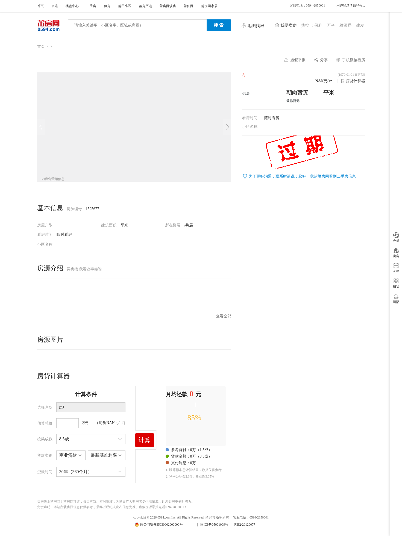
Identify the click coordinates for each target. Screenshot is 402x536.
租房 (107, 6)
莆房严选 (145, 6)
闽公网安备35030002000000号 (161, 524)
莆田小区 (124, 6)
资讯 (54, 6)
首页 (40, 6)
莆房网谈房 (168, 6)
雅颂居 (345, 25)
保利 (318, 25)
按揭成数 (44, 439)
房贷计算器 (355, 81)
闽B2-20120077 (244, 524)
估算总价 (44, 423)
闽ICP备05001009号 (214, 524)
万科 (331, 25)
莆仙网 (188, 6)
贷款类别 (44, 455)
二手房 (91, 6)
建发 (360, 25)
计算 (145, 440)
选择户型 (44, 407)
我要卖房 (288, 25)
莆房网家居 (209, 6)
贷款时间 (44, 472)
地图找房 (256, 25)
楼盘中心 (72, 6)
